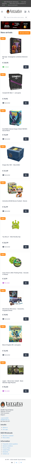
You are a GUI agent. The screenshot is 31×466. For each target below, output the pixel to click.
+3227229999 (4, 418)
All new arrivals (24, 33)
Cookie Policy (6, 450)
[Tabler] (14, 12)
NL (16, 462)
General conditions (8, 446)
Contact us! (6, 453)
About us (5, 427)
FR (21, 462)
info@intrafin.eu (5, 419)
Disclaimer (5, 451)
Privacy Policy (6, 448)
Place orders (6, 437)
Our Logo (5, 429)
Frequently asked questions (10, 444)
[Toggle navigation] (2, 11)
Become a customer (8, 435)
